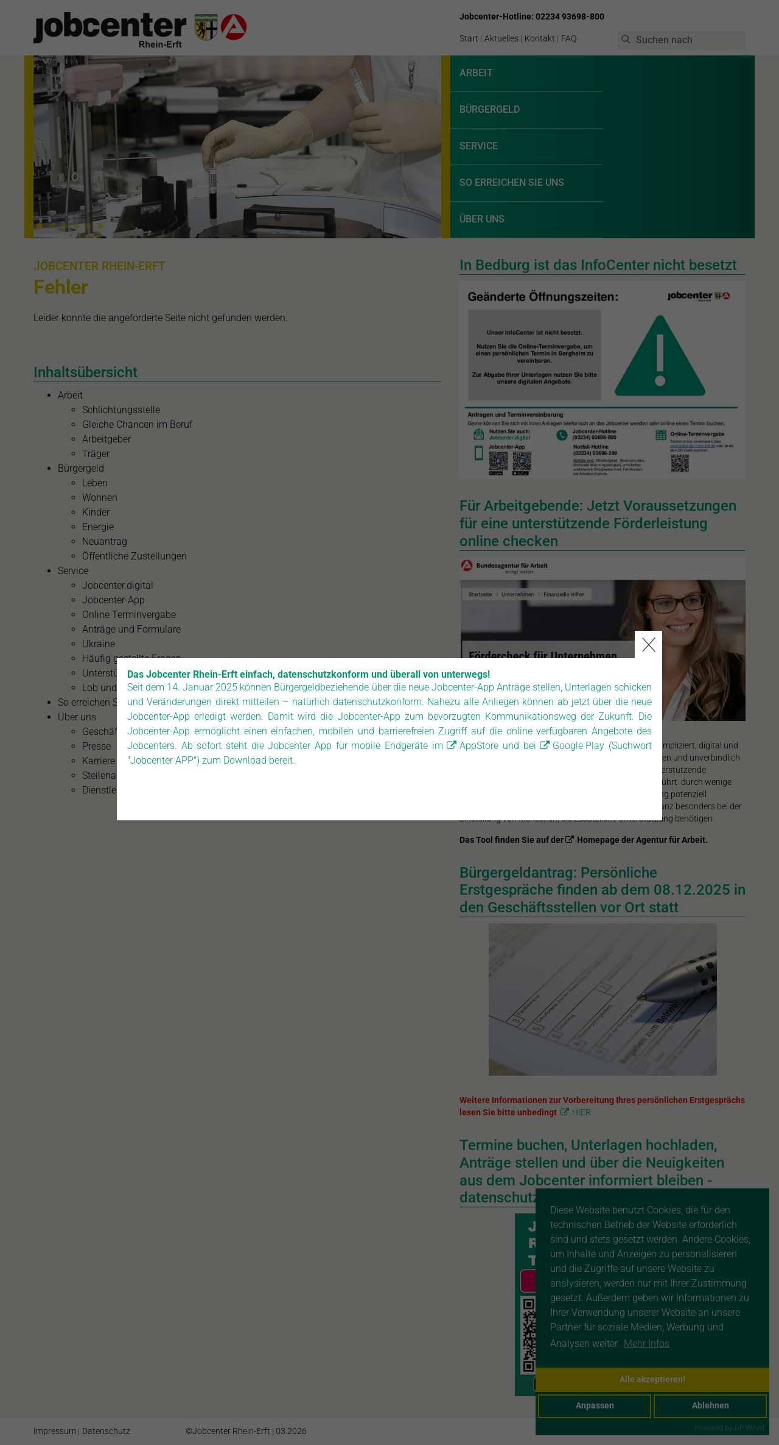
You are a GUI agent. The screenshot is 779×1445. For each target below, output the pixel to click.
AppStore (478, 722)
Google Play (578, 722)
